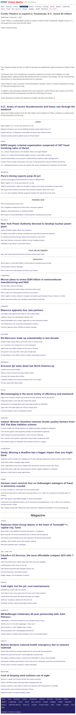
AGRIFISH (4, 418)
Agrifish (58, 6)
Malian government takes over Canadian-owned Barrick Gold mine (23, 299)
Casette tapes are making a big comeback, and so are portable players (24, 634)
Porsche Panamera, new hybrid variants (14, 572)
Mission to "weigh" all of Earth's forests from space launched (21, 679)
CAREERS (4, 306)
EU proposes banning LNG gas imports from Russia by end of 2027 (23, 237)
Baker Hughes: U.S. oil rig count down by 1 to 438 (17, 183)
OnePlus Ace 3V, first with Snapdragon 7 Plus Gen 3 (18, 624)
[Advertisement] (15, 41)
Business (9, 6)
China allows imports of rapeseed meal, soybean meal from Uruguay (23, 441)
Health (38, 9)
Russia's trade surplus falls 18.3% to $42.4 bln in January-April (21, 342)
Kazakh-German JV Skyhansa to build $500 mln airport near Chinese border (26, 132)
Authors (3, 705)
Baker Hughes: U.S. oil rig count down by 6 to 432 (17, 126)
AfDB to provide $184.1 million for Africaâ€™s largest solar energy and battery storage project (32, 186)
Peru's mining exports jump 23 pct (21, 176)
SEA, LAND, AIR (6, 551)
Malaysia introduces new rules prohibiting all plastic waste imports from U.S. (26, 129)
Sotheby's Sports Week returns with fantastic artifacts (18, 541)
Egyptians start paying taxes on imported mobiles (17, 211)
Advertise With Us (15, 705)
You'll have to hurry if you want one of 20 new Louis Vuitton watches (23, 593)
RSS (52, 705)
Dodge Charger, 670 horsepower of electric (15, 575)
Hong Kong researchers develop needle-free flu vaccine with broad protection (26, 651)
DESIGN (3, 582)
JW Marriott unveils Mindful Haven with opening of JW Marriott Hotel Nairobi (26, 538)
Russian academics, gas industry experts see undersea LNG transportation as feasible (29, 686)
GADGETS (4, 610)
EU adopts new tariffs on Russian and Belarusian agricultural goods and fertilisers (28, 233)
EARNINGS (5, 362)
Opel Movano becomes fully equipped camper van (17, 568)
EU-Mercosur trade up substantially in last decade (30, 338)
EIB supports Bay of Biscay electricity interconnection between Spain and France (27, 189)
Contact (34, 705)
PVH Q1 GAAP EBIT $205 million (12, 383)
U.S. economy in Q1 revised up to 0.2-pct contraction (18, 345)
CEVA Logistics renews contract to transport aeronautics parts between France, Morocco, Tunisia (33, 296)
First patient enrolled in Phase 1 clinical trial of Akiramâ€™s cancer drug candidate (28, 658)
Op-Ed (52, 6)
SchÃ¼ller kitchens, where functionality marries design (19, 603)
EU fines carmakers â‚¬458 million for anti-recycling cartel (20, 489)
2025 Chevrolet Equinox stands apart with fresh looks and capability (23, 562)
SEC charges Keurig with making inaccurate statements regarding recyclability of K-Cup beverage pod (34, 508)
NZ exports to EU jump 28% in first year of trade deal (18, 352)
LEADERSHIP (5, 448)
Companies (23, 6)
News (2, 6)
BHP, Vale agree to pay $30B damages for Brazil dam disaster (21, 499)
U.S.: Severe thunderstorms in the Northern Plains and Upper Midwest (24, 152)
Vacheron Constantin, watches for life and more (16, 600)
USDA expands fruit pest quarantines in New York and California (22, 435)
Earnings (46, 6)
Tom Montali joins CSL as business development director (19, 324)
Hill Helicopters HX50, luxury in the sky (14, 565)
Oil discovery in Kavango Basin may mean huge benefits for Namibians (24, 404)
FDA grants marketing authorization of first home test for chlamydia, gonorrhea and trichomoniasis (33, 661)
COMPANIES (5, 275)
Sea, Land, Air (16, 9)
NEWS (3, 141)
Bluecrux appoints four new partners (22, 310)
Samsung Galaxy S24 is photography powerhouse (17, 630)
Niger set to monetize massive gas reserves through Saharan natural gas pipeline (28, 397)
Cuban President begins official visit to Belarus (16, 230)
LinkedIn (66, 705)
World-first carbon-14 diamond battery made (15, 692)
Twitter (58, 705)
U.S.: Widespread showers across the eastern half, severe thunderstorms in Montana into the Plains (34, 165)
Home (3, 699)
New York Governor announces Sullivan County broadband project (23, 240)
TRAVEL (3, 521)
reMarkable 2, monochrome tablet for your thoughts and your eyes (23, 620)
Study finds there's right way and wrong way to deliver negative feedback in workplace (29, 469)
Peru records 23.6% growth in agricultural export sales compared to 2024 (25, 438)
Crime (3, 9)
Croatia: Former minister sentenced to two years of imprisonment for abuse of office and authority (33, 162)
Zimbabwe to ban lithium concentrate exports (15, 243)
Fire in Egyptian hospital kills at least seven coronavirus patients (22, 207)
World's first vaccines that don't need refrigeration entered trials (22, 654)
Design (25, 9)
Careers (31, 6)
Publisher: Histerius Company (11, 712)
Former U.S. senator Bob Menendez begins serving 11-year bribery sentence (26, 155)
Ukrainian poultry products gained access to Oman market (20, 136)
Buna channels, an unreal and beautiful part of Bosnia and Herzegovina (24, 534)
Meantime (44, 9)
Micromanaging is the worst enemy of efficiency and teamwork (37, 394)
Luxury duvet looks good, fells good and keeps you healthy (20, 596)
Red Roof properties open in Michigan (13, 544)
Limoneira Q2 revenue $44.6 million (12, 376)
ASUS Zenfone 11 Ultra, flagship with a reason (16, 627)
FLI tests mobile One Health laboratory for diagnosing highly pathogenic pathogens (28, 428)
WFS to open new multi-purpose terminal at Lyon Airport (19, 270)
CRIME (3, 479)
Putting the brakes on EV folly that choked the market (18, 401)
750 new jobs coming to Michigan (12, 267)
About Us (26, 705)
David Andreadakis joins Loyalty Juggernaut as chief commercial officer (24, 320)
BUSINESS (4, 172)
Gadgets (31, 9)
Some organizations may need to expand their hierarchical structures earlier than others (30, 465)
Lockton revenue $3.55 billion (10, 369)
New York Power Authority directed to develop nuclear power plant (22, 254)
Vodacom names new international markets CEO (17, 317)
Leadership (66, 6)
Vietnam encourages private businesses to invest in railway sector (22, 179)
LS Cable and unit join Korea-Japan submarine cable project (21, 289)
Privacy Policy (43, 705)
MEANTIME (5, 671)
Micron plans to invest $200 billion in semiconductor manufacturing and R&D (26, 215)
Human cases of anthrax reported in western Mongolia (19, 664)
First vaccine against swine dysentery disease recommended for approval (25, 431)
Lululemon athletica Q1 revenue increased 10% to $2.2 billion (21, 379)
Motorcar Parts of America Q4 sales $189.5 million (17, 373)
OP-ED (3, 390)
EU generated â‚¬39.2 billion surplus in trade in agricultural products (23, 355)
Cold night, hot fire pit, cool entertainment (25, 586)
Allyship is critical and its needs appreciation (15, 472)
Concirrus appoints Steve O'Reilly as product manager (19, 327)
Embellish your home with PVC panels (13, 590)
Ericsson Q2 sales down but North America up (27, 366)
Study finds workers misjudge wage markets (15, 462)
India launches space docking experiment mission (17, 689)
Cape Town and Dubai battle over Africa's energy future (19, 407)
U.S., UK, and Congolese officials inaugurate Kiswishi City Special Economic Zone (28, 193)
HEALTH (4, 641)
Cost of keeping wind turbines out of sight (25, 675)
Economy (38, 6)
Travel (8, 9)
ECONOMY (4, 334)
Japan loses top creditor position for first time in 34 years (19, 348)
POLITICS (4, 220)
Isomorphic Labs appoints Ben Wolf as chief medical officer (20, 314)
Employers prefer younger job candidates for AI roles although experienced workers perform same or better (36, 459)
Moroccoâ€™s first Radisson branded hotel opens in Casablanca (22, 531)
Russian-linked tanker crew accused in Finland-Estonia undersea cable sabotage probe (29, 158)
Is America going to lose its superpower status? (16, 411)
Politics (15, 6)
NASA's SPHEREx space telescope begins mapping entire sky (21, 682)
